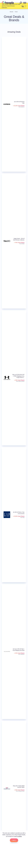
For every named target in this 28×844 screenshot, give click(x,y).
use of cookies (18, 836)
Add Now (23, 6)
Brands (11, 11)
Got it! (14, 840)
